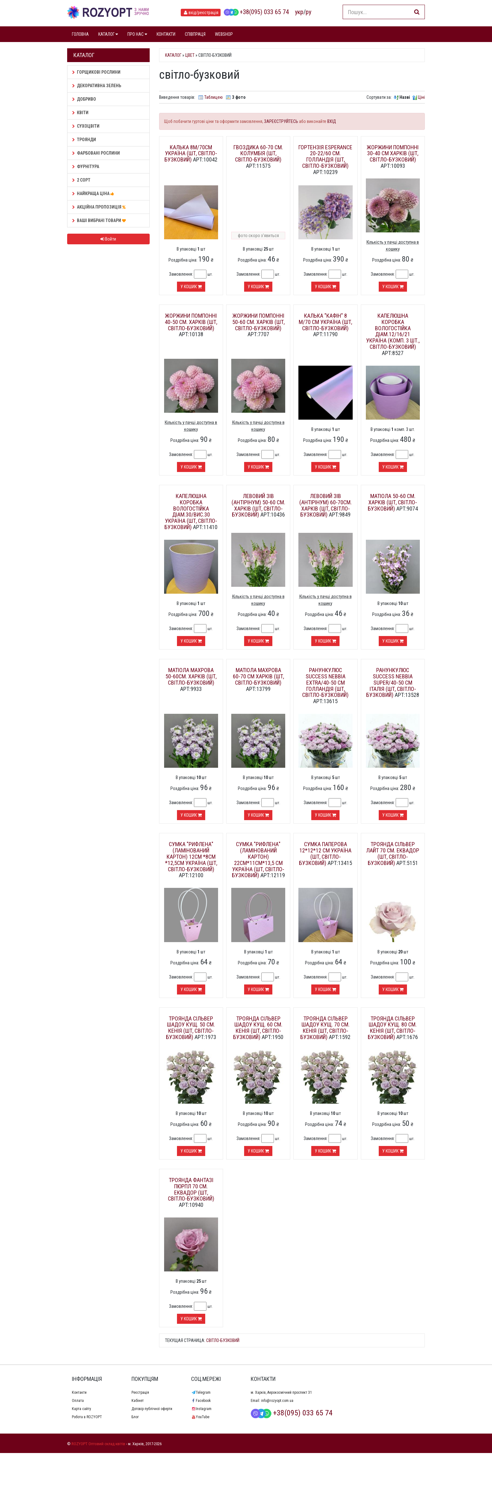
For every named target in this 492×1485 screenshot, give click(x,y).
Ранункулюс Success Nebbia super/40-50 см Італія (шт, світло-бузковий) (391, 682)
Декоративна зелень (96, 85)
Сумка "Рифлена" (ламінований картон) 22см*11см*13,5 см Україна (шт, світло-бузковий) (258, 859)
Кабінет (137, 1400)
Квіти (80, 112)
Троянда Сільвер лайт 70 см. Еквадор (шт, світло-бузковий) (392, 853)
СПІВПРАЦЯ (195, 34)
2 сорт (81, 180)
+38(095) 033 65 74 (256, 12)
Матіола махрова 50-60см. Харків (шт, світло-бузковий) (191, 676)
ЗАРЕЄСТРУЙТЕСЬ (281, 121)
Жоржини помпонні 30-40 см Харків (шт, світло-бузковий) (393, 153)
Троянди (84, 139)
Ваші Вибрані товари (100, 220)
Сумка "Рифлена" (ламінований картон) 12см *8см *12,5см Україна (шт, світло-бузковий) (191, 856)
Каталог (173, 55)
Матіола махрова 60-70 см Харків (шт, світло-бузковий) (258, 676)
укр (299, 12)
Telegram (201, 1392)
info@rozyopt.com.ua (277, 1400)
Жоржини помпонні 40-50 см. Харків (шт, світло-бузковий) (191, 321)
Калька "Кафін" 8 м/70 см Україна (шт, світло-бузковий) (325, 321)
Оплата (78, 1400)
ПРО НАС (137, 34)
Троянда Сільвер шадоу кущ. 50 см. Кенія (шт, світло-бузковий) (190, 1027)
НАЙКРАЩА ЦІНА (94, 193)
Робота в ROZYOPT (87, 1417)
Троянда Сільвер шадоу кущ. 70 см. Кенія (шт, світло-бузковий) (325, 1027)
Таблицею (213, 97)
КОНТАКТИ (166, 34)
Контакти (79, 1392)
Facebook (201, 1400)
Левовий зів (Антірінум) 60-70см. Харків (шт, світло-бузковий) (325, 505)
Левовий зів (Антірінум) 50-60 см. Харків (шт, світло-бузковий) (258, 505)
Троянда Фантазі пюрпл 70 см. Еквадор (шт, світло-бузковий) (191, 1189)
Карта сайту (81, 1409)
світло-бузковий (222, 1340)
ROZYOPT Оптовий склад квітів (98, 1443)
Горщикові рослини (96, 72)
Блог (135, 1417)
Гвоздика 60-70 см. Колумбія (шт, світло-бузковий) (258, 153)
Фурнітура (85, 166)
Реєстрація (140, 1392)
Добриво (84, 99)
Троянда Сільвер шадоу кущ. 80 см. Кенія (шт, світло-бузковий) (392, 1027)
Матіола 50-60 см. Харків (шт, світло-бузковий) (392, 502)
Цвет (190, 55)
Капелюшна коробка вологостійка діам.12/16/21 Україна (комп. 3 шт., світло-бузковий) (393, 331)
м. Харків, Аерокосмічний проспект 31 (281, 1392)
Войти (108, 238)
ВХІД (331, 121)
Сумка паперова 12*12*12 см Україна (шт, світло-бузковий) (325, 853)
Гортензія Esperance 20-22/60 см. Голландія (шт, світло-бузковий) (325, 156)
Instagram (201, 1409)
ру (308, 12)
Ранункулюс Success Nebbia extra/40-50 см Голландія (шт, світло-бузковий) (325, 682)
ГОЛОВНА (80, 34)
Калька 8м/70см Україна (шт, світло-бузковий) (190, 153)
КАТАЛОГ (108, 34)
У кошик (191, 286)
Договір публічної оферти (151, 1409)
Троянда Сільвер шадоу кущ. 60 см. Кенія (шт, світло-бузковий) (257, 1027)
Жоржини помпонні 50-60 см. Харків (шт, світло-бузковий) (258, 321)
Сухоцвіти (85, 126)
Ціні (421, 97)
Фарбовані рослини (96, 153)
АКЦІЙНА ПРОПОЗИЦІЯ (99, 206)
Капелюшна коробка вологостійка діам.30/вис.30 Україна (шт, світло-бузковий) (190, 511)
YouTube (200, 1417)
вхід (200, 12)
